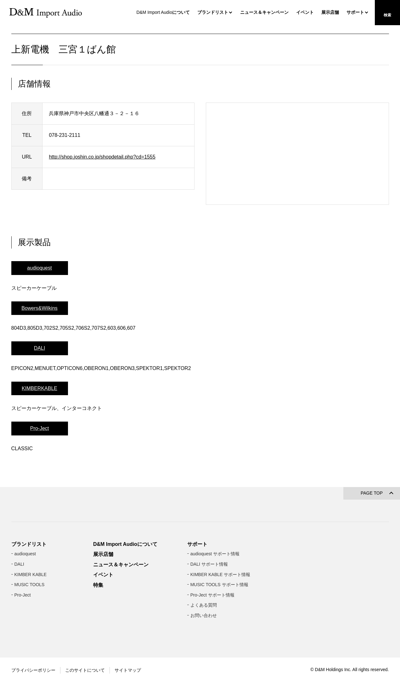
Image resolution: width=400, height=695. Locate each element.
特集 (98, 623)
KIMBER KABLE (30, 612)
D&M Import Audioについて (125, 582)
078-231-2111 (64, 161)
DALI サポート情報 (209, 602)
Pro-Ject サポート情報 (212, 633)
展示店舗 (330, 12)
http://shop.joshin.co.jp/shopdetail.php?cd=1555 (102, 183)
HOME (17, 33)
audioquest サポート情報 (214, 592)
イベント (305, 12)
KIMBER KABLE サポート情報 (220, 612)
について (162, 12)
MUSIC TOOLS (29, 622)
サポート (355, 12)
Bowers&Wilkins (39, 334)
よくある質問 (203, 643)
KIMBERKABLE (39, 414)
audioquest (39, 294)
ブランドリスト (212, 12)
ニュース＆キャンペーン (264, 12)
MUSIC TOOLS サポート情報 (219, 622)
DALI (39, 374)
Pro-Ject (39, 454)
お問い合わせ (203, 653)
